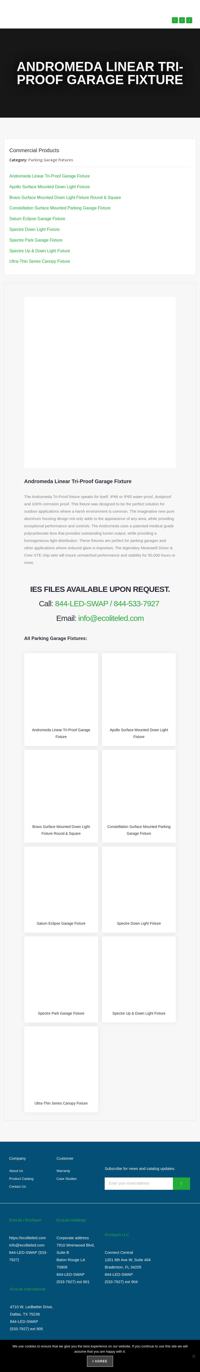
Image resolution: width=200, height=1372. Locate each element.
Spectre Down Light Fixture (34, 229)
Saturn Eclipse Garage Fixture (37, 218)
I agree (99, 1361)
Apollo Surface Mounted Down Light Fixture (49, 187)
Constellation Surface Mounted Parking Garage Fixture (60, 208)
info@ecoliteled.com (111, 618)
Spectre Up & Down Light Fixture (39, 251)
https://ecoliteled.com (27, 1237)
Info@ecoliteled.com (27, 1244)
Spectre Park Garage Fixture (36, 240)
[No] (193, 1356)
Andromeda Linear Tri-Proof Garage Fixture (49, 176)
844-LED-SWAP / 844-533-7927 (107, 603)
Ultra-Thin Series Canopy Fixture (39, 261)
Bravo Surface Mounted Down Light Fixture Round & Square (65, 197)
